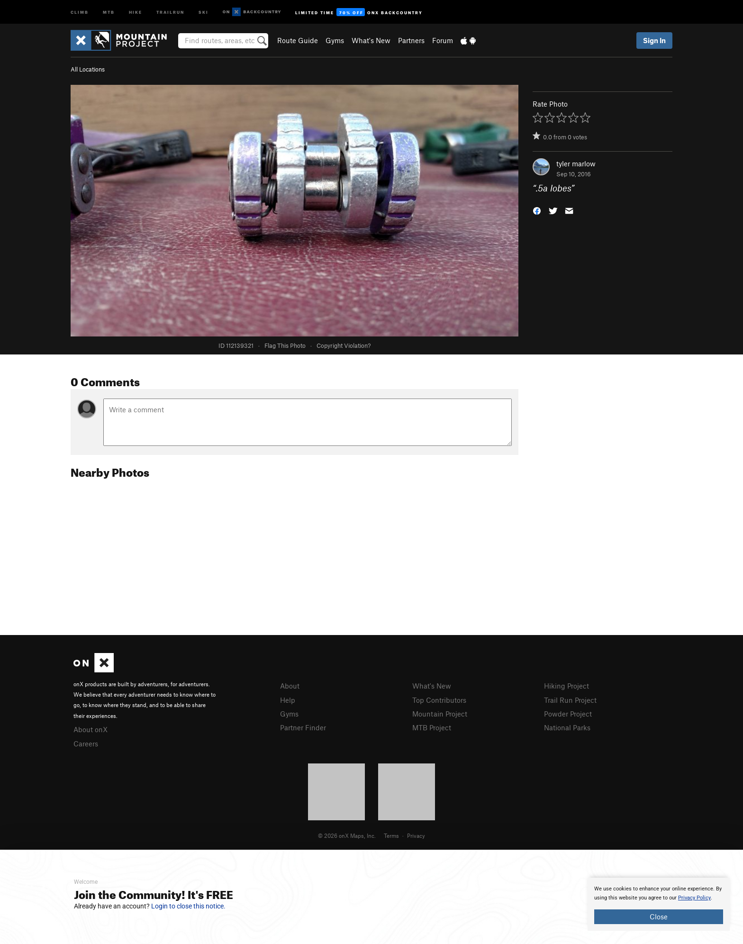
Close (659, 916)
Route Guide (297, 40)
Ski (203, 12)
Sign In (654, 40)
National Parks (567, 727)
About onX (90, 729)
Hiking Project (566, 685)
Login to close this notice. (188, 906)
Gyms (335, 40)
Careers (85, 743)
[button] (537, 210)
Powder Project (568, 713)
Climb (80, 12)
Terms (391, 835)
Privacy (416, 835)
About (289, 685)
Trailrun (170, 12)
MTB (109, 12)
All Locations (88, 69)
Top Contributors (439, 700)
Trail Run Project (570, 700)
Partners (411, 40)
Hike (135, 12)
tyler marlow (576, 163)
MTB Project (431, 727)
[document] (658, 904)
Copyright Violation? (344, 345)
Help (287, 700)
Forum (442, 40)
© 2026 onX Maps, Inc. (347, 835)
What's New (371, 40)
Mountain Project (439, 713)
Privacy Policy (694, 898)
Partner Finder (303, 727)
